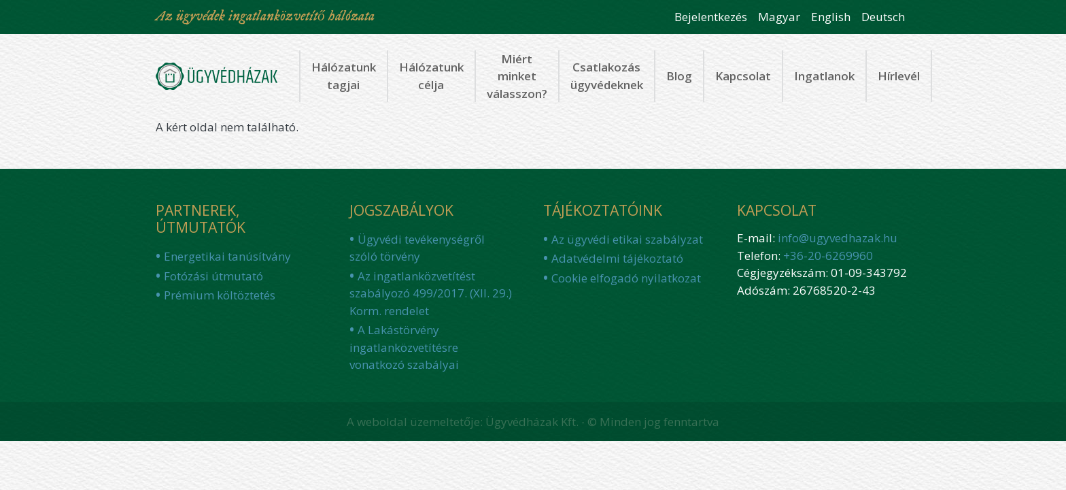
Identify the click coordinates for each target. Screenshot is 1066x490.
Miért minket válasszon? (517, 76)
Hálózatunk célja (431, 76)
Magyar (779, 16)
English (830, 16)
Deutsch (883, 16)
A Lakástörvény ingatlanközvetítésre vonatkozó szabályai (404, 347)
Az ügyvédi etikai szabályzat (627, 239)
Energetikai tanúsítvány (227, 256)
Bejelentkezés (710, 16)
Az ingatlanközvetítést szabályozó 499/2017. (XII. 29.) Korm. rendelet (430, 293)
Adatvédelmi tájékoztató (617, 258)
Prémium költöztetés (219, 295)
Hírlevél (899, 76)
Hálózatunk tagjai (343, 76)
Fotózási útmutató (213, 276)
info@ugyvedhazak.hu (837, 238)
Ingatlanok (824, 76)
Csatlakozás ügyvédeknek (606, 76)
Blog (679, 76)
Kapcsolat (743, 76)
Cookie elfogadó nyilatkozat (626, 278)
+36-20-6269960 (828, 255)
